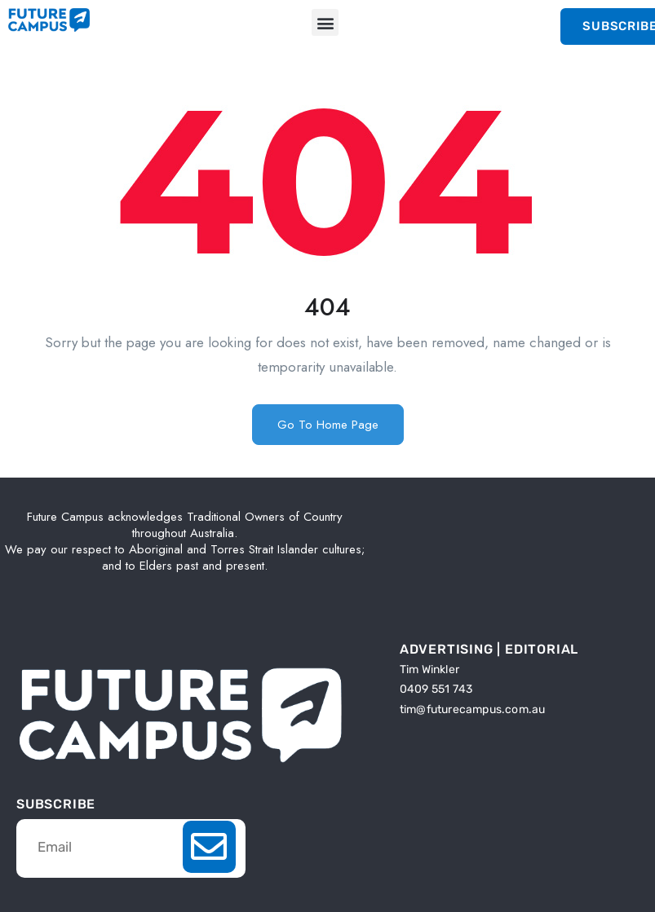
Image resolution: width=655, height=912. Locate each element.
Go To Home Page (327, 425)
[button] (325, 22)
